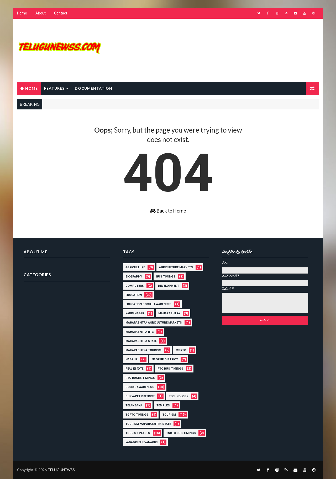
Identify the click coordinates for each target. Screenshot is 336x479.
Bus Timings (165, 276)
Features (54, 88)
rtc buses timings (140, 378)
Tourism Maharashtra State (148, 424)
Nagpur (131, 359)
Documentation (93, 88)
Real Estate (134, 368)
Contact (60, 13)
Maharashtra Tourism (143, 350)
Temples (163, 405)
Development (168, 286)
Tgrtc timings (136, 414)
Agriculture (135, 267)
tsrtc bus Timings (181, 433)
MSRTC (181, 350)
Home (22, 13)
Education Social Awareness (148, 304)
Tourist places (137, 433)
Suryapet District (140, 396)
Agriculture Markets (176, 267)
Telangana (133, 405)
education (133, 295)
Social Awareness (139, 387)
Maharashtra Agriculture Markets (153, 322)
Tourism (169, 414)
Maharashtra (169, 313)
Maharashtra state (141, 341)
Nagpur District (165, 359)
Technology (178, 396)
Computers (134, 286)
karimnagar (134, 313)
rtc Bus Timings (170, 368)
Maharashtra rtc (139, 332)
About (40, 13)
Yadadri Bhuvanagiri (141, 442)
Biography (133, 276)
